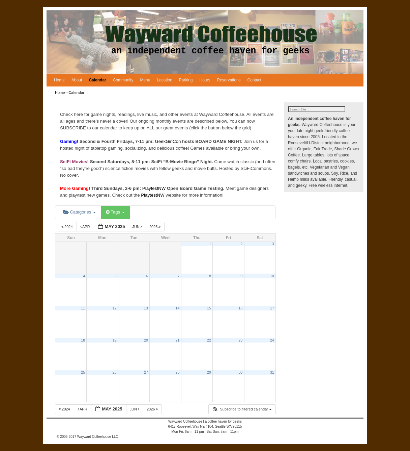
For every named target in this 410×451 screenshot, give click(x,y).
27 (146, 372)
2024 (67, 227)
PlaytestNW (154, 188)
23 (240, 340)
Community (123, 80)
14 (178, 308)
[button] (242, 409)
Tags (115, 212)
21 (178, 340)
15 (209, 308)
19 (115, 340)
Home (59, 80)
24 (272, 340)
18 (83, 340)
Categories (79, 212)
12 (115, 308)
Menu (145, 80)
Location (164, 80)
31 (272, 372)
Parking (186, 80)
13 (146, 308)
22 (209, 340)
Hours (205, 80)
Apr (85, 227)
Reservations (229, 80)
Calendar (97, 80)
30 (240, 372)
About (76, 80)
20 (146, 340)
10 (272, 276)
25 (83, 372)
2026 (155, 227)
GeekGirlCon (168, 141)
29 (209, 372)
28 (178, 372)
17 (272, 308)
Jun (138, 227)
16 (240, 308)
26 (115, 372)
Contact (254, 80)
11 (83, 308)
